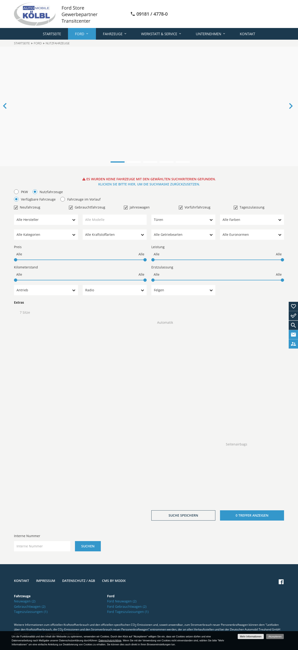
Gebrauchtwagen (29, 606)
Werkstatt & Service (159, 33)
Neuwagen (24, 601)
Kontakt (247, 33)
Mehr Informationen (250, 636)
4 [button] (166, 162)
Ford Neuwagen (121, 601)
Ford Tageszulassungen (128, 611)
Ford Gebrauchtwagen (126, 606)
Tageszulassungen (30, 611)
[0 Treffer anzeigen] (252, 515)
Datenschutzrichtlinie (109, 640)
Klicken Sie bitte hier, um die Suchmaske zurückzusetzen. (149, 184)
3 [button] (150, 162)
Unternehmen (208, 33)
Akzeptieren (274, 636)
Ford (79, 33)
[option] (149, 106)
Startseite (52, 33)
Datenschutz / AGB (78, 580)
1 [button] (118, 162)
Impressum (45, 580)
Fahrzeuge (112, 33)
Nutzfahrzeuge (58, 43)
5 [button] (183, 162)
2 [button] (134, 162)
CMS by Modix (114, 580)
